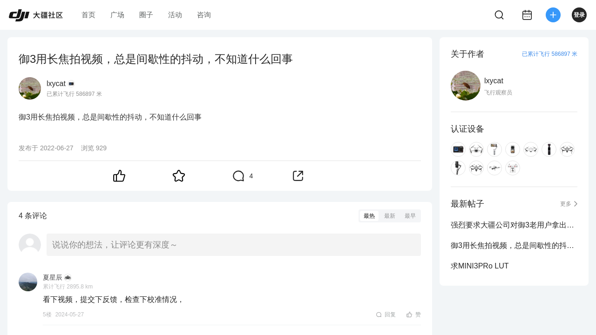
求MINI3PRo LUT (479, 266)
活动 (175, 15)
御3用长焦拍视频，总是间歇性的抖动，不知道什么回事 (514, 245)
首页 (88, 15)
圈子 (146, 15)
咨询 (204, 15)
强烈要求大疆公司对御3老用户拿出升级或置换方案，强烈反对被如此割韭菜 (514, 225)
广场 (117, 15)
